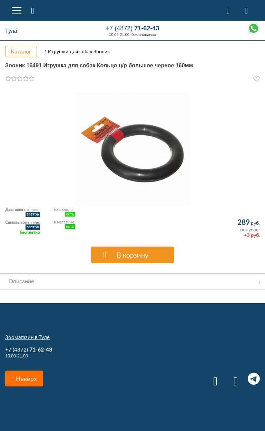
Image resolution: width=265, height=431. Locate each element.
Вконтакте (213, 379)
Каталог (21, 51)
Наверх (26, 378)
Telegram (254, 379)
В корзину (132, 255)
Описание (21, 281)
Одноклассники (233, 379)
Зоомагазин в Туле (27, 337)
